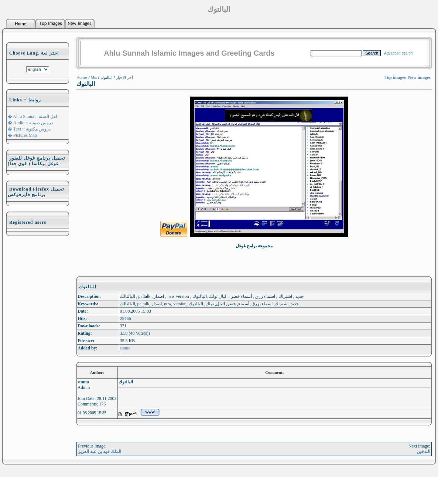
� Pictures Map (22, 135)
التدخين (423, 451)
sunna (125, 348)
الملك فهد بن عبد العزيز (99, 451)
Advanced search (398, 53)
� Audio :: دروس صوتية (30, 122)
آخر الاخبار (124, 77)
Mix (94, 77)
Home (81, 77)
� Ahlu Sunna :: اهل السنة (32, 116)
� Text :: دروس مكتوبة (29, 129)
